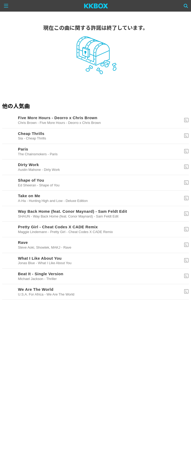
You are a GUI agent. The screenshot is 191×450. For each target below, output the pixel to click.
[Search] (186, 6)
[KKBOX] (96, 6)
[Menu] (6, 6)
